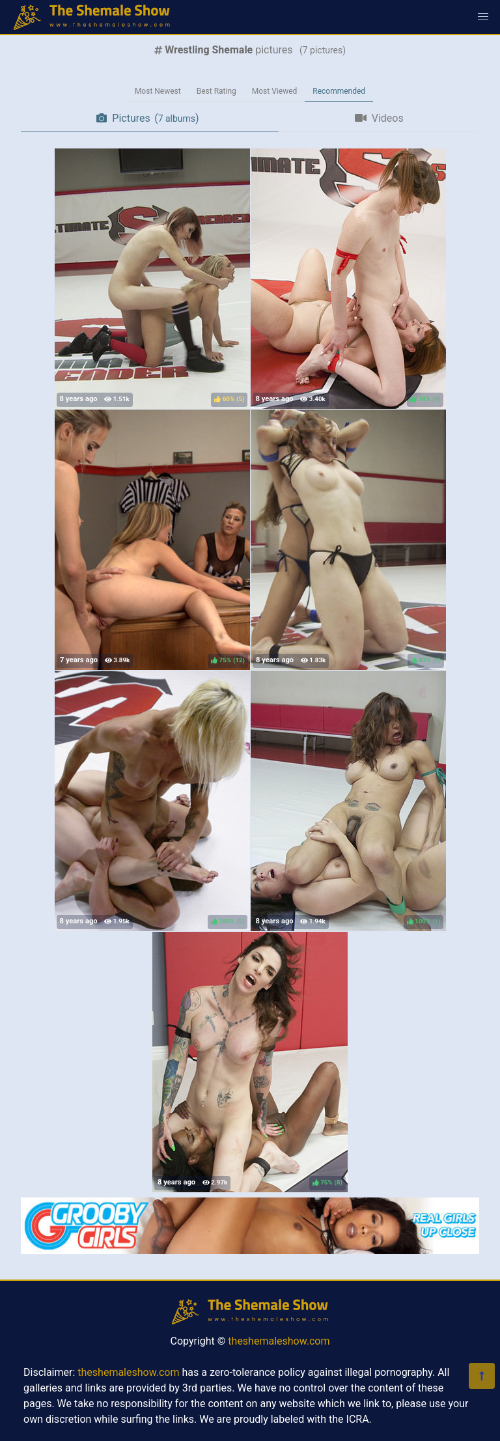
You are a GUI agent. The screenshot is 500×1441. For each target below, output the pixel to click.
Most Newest (158, 91)
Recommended (338, 91)
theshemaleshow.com (278, 1341)
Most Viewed (275, 91)
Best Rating (216, 91)
